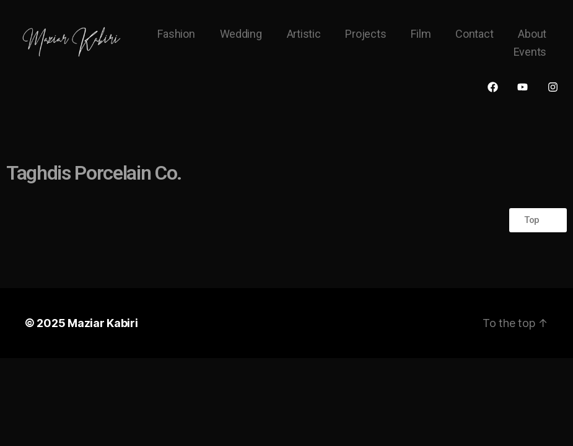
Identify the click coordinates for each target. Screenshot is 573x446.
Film (421, 33)
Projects (365, 33)
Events (530, 51)
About (532, 33)
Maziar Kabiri (103, 323)
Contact (474, 33)
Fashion (176, 33)
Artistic (304, 33)
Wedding (241, 33)
